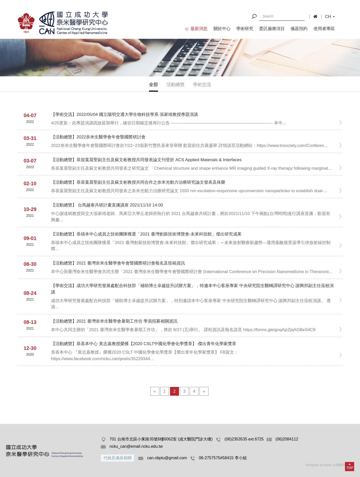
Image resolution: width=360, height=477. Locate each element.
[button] (349, 466)
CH (330, 16)
